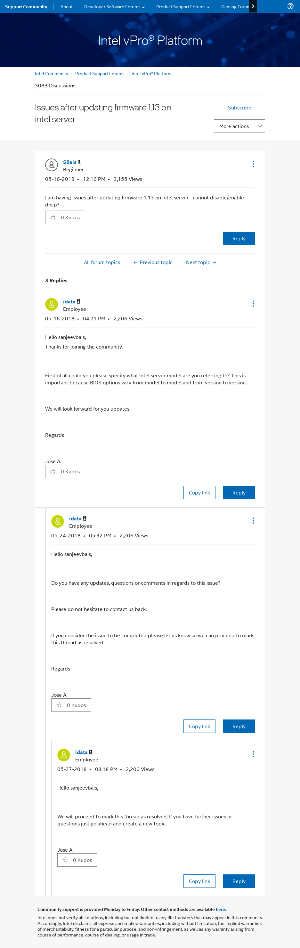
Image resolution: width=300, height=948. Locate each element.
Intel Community (51, 73)
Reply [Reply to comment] (239, 492)
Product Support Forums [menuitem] (181, 6)
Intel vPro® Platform (152, 73)
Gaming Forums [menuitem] (237, 6)
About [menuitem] (67, 6)
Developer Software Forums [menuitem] (112, 6)
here (220, 908)
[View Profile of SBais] (72, 162)
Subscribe (239, 107)
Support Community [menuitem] (26, 6)
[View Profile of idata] (71, 301)
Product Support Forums (100, 73)
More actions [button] (234, 126)
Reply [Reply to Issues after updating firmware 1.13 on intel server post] (239, 238)
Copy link (199, 492)
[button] (252, 164)
